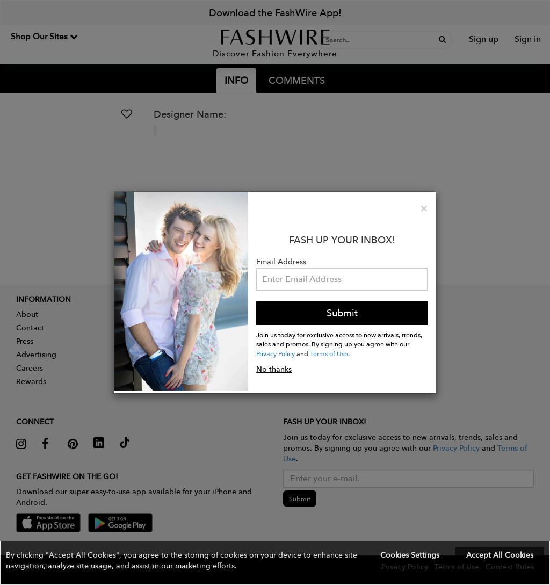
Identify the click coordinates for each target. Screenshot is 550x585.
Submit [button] (342, 313)
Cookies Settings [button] (409, 555)
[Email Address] (342, 279)
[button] (275, 563)
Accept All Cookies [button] (499, 555)
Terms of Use (329, 353)
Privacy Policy (275, 353)
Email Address (281, 261)
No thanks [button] (274, 369)
